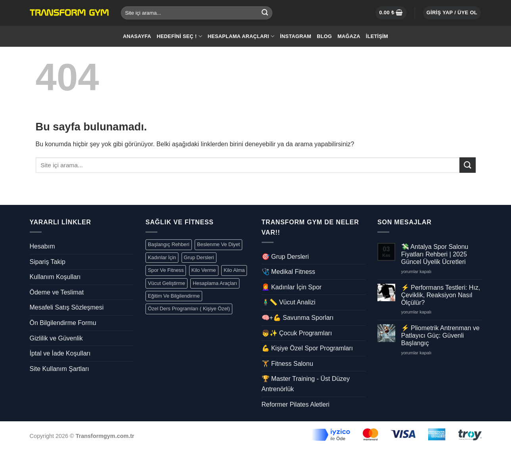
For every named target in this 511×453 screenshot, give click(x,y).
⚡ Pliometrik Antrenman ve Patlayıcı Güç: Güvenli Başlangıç (440, 335)
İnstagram (295, 36)
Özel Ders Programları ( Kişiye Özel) (189, 309)
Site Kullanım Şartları (59, 368)
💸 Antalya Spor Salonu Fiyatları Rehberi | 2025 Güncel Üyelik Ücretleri (434, 254)
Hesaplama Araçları (241, 36)
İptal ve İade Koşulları (60, 353)
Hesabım (42, 246)
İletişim (377, 36)
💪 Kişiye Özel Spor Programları (307, 348)
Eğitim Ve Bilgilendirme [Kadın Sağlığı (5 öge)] (174, 296)
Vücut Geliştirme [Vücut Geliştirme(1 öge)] (166, 283)
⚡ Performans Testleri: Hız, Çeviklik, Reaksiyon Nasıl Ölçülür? (440, 295)
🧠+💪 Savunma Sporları (298, 317)
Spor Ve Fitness (166, 270)
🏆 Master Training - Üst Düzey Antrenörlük (306, 383)
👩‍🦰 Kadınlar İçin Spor (292, 287)
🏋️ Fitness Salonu (287, 363)
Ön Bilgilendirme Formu (63, 322)
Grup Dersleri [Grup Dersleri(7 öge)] (199, 257)
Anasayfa (137, 36)
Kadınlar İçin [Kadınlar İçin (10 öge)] (162, 257)
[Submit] (265, 13)
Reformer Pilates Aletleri (296, 404)
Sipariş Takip (47, 261)
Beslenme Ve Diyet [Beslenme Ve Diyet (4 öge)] (218, 244)
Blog (324, 36)
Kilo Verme (203, 270)
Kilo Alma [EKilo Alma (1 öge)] (234, 270)
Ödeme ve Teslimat (57, 292)
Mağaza (348, 36)
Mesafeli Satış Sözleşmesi (67, 307)
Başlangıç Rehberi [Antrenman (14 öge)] (168, 244)
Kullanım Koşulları (55, 276)
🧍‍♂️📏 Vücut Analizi (289, 302)
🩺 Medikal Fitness (289, 271)
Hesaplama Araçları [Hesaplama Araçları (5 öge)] (215, 283)
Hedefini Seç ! (179, 36)
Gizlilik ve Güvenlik (56, 338)
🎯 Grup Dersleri (285, 256)
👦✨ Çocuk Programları (297, 333)
